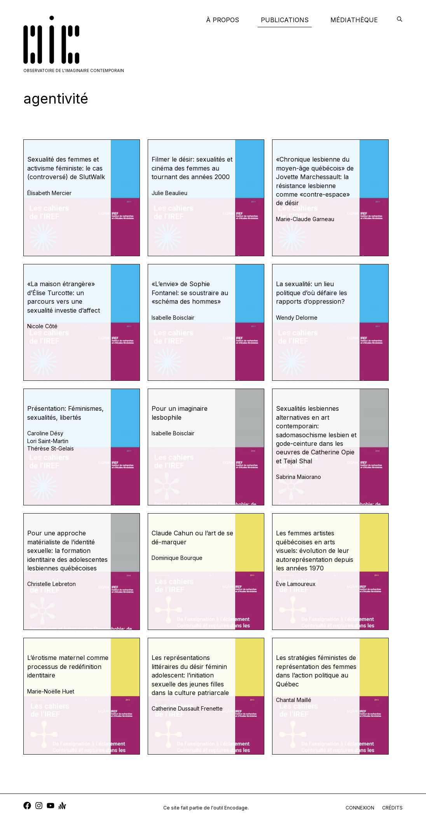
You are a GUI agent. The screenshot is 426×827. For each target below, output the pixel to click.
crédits (392, 808)
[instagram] (39, 806)
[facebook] (27, 806)
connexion (360, 808)
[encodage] (399, 20)
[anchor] (62, 806)
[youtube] (50, 806)
